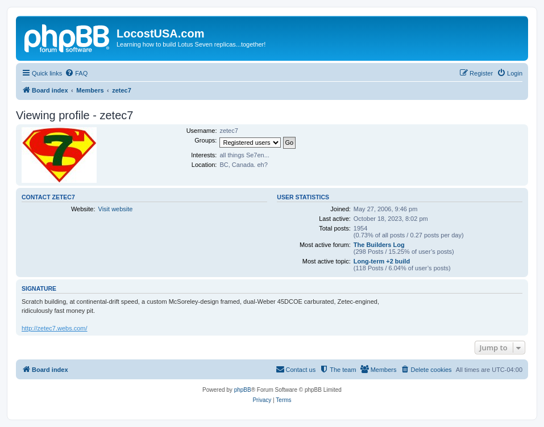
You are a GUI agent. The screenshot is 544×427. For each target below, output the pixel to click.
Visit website (115, 209)
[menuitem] (76, 73)
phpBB (242, 390)
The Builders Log (379, 244)
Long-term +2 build (382, 261)
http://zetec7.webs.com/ (55, 328)
